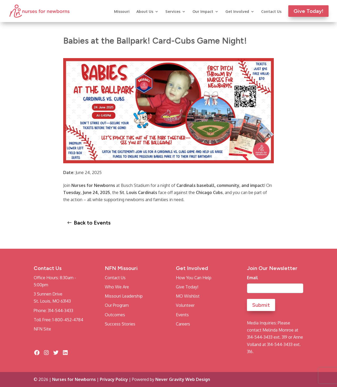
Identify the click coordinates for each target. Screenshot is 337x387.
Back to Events (92, 223)
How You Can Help (193, 277)
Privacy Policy (114, 379)
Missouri (122, 12)
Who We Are (117, 286)
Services (172, 12)
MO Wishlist (188, 296)
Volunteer (185, 305)
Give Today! (187, 286)
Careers (183, 324)
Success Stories (120, 324)
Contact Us (271, 12)
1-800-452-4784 (67, 319)
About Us (144, 12)
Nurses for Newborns (74, 379)
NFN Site (42, 329)
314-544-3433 (60, 310)
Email (252, 277)
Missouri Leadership (124, 296)
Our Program (117, 305)
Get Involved (237, 12)
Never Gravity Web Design (182, 379)
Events (182, 314)
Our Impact (202, 12)
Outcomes (115, 314)
